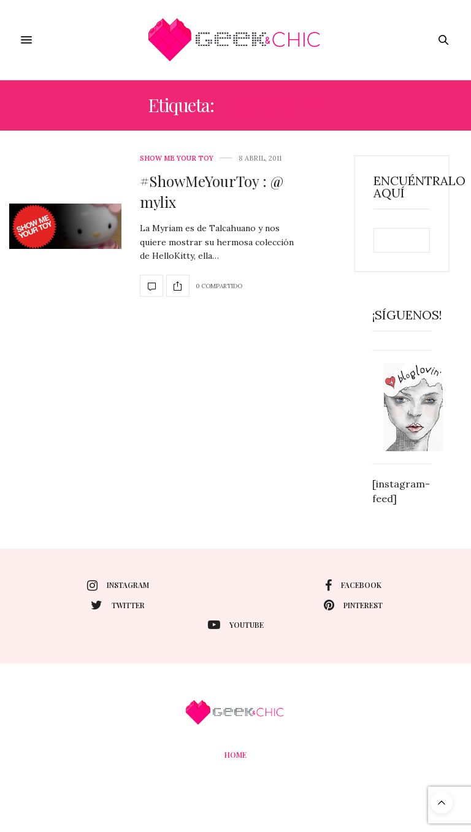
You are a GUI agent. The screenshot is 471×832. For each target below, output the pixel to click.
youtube (236, 625)
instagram (118, 585)
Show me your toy (176, 158)
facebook (353, 585)
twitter (118, 605)
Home (235, 755)
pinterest (353, 605)
